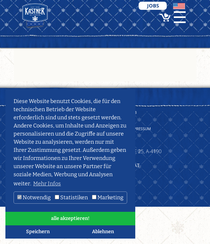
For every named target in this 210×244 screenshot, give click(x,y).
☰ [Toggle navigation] (179, 17)
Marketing (107, 197)
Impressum (140, 128)
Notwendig (34, 197)
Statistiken (71, 197)
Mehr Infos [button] (47, 183)
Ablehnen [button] (103, 232)
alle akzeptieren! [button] (70, 218)
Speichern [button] (38, 232)
